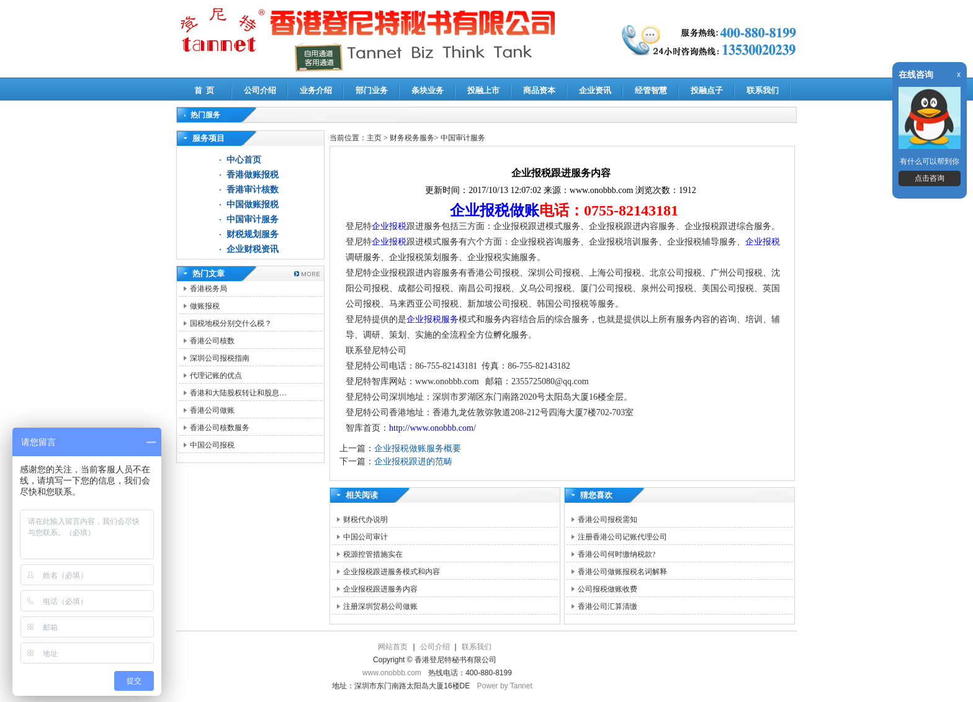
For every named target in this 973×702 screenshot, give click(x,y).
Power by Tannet (504, 686)
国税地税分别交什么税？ (231, 323)
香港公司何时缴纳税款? (616, 554)
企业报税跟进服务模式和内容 (391, 571)
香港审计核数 (252, 189)
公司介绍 (260, 90)
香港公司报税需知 (607, 519)
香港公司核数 (212, 340)
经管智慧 (651, 90)
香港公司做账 (212, 410)
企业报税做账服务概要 (417, 448)
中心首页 (243, 159)
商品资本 (539, 90)
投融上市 (483, 90)
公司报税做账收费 (607, 589)
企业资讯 (595, 90)
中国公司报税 (212, 445)
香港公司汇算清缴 (607, 606)
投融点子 (707, 90)
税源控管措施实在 (373, 554)
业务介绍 (316, 90)
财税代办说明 (365, 519)
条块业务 (427, 90)
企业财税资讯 (252, 249)
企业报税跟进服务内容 (380, 589)
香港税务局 (208, 288)
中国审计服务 (252, 219)
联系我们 (763, 90)
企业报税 (389, 226)
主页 (374, 137)
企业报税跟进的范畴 (413, 461)
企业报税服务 (432, 319)
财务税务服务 (412, 137)
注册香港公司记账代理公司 (622, 537)
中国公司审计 (365, 537)
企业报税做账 (494, 210)
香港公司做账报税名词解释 (622, 571)
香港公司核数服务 (219, 427)
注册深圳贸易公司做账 (380, 606)
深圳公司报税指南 (219, 358)
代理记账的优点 (216, 375)
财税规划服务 (252, 234)
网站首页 (393, 646)
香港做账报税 (252, 174)
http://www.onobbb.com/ (432, 428)
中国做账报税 (252, 204)
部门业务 (372, 90)
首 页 (204, 90)
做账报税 (205, 306)
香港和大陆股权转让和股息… (238, 393)
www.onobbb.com (391, 672)
